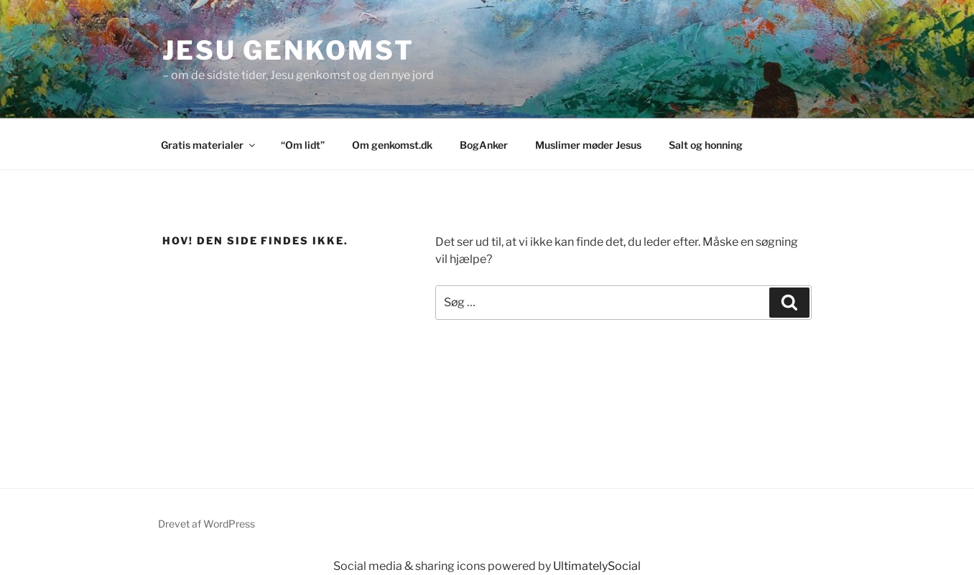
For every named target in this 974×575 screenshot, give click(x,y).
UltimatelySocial (597, 566)
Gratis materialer (209, 145)
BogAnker (484, 145)
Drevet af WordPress (206, 524)
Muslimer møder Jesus (588, 145)
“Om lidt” (303, 145)
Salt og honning (706, 145)
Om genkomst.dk (392, 145)
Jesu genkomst (288, 50)
